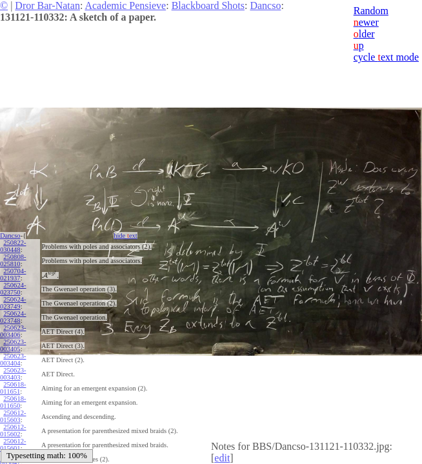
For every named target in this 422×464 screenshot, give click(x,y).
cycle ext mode (386, 57)
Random (371, 10)
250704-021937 (13, 274)
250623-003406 (13, 331)
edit (222, 457)
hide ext (125, 235)
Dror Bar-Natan (47, 5)
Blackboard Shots (208, 5)
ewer (366, 22)
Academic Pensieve (125, 5)
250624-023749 (13, 303)
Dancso (265, 5)
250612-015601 (13, 445)
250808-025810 (13, 260)
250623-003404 (13, 360)
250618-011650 (13, 402)
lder (364, 33)
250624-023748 (13, 317)
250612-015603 (13, 416)
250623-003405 (13, 345)
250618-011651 (13, 388)
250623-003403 (13, 374)
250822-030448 (13, 246)
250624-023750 (13, 289)
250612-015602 (13, 430)
